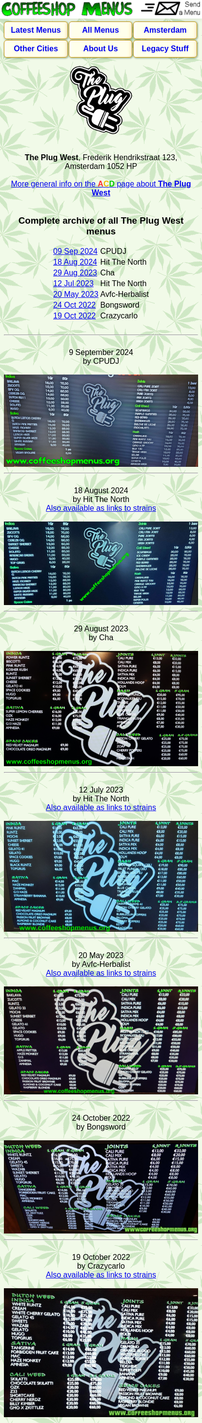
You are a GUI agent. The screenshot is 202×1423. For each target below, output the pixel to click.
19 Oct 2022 (74, 316)
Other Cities (36, 48)
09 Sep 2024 (75, 251)
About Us (100, 48)
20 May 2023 (76, 294)
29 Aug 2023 (75, 273)
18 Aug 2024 (75, 262)
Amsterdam (165, 30)
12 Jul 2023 (73, 283)
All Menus (100, 30)
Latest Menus (36, 30)
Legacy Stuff (165, 48)
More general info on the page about (101, 188)
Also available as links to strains (101, 508)
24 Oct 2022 (74, 305)
